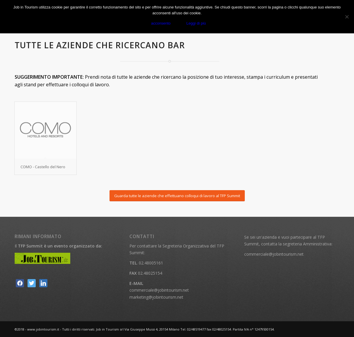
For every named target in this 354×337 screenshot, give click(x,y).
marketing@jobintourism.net (156, 297)
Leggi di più (196, 23)
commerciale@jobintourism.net (159, 290)
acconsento (161, 23)
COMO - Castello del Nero (42, 166)
